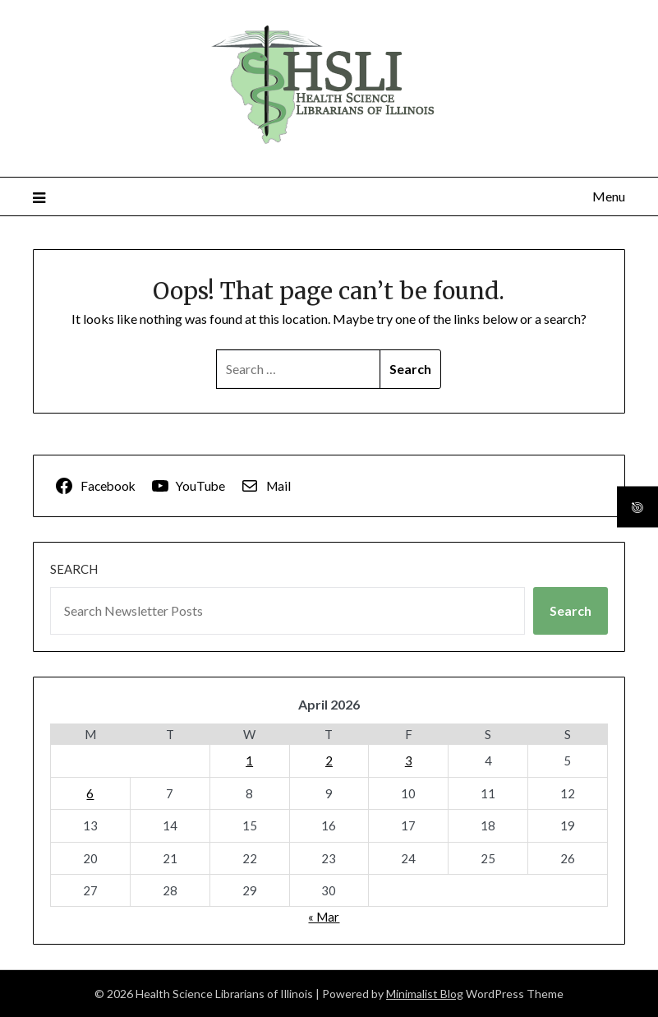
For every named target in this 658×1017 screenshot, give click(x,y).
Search (74, 569)
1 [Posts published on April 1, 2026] (249, 760)
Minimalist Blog (424, 994)
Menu (608, 196)
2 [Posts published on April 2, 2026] (329, 760)
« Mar (323, 916)
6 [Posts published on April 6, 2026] (90, 793)
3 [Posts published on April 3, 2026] (408, 760)
